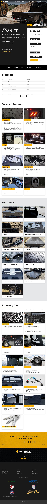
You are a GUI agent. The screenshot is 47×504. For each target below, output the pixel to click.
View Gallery (36, 25)
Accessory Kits (37, 67)
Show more (23, 96)
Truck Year (32, 46)
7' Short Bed (35, 52)
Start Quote (34, 60)
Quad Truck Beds (19, 469)
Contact (16, 496)
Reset (41, 60)
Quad (26, 1)
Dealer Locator (38, 1)
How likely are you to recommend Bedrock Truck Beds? (23, 437)
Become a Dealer (19, 473)
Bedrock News (34, 469)
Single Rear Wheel (36, 56)
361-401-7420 (4, 469)
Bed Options (28, 67)
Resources (31, 1)
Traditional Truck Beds (19, 1)
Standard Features (18, 67)
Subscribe (23, 458)
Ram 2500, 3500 (35, 43)
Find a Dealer (6, 51)
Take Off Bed (35, 39)
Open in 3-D (29, 25)
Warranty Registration (35, 473)
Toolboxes (8, 67)
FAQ (32, 471)
